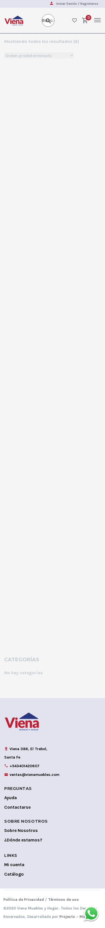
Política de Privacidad (23, 899)
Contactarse (17, 807)
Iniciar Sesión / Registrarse (77, 4)
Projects (67, 916)
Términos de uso (63, 899)
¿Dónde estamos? (23, 840)
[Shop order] (39, 56)
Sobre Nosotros (21, 830)
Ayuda (10, 797)
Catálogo (14, 874)
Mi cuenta (14, 864)
